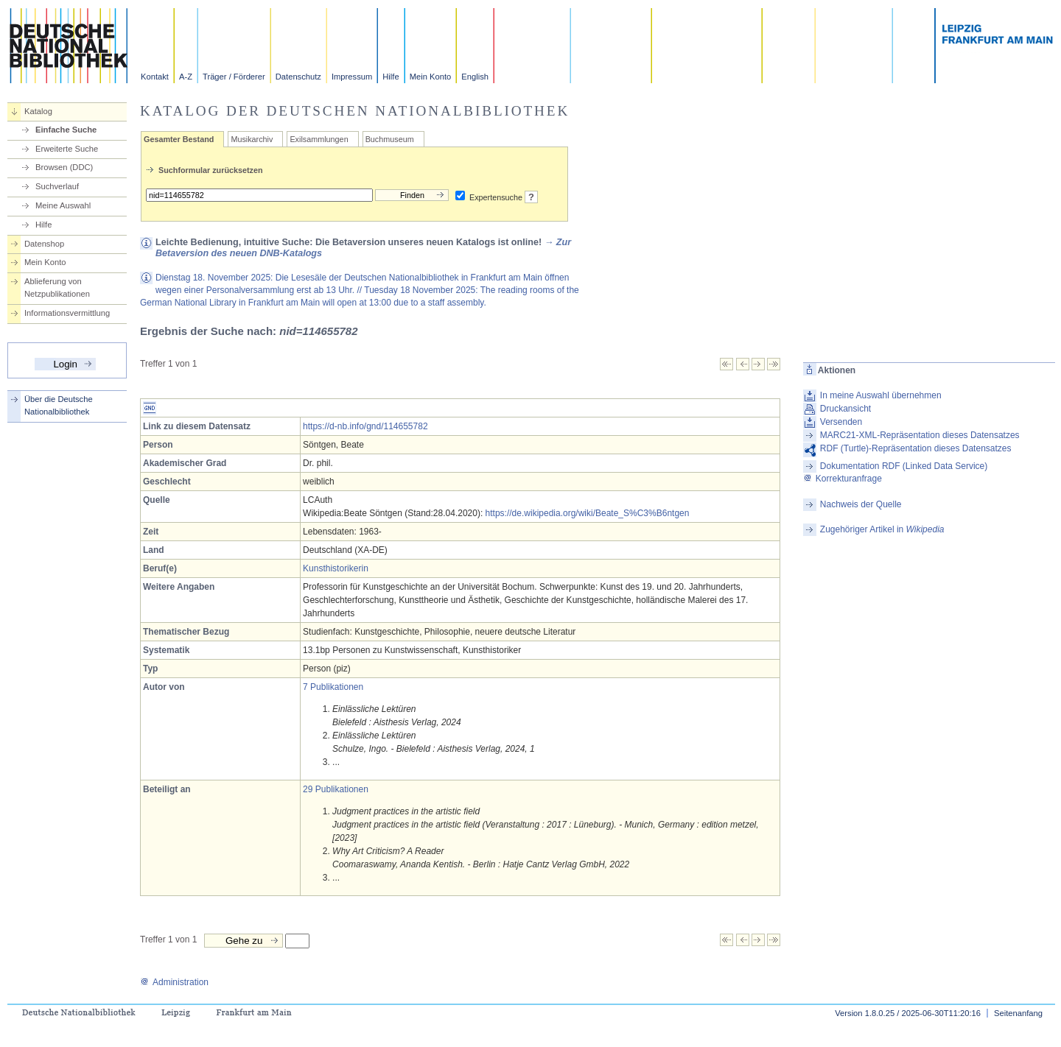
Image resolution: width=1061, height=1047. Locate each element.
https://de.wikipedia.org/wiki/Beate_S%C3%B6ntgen (588, 513)
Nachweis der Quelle (861, 504)
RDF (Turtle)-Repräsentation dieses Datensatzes (916, 448)
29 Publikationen (335, 789)
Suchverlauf (57, 186)
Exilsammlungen (319, 139)
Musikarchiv (252, 139)
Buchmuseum (389, 139)
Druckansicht (845, 408)
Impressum (352, 76)
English (475, 76)
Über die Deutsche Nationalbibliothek (58, 405)
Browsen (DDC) (64, 167)
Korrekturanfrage (842, 478)
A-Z (185, 76)
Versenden (841, 422)
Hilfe (390, 76)
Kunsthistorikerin (335, 568)
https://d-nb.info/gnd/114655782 (365, 426)
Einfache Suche (66, 129)
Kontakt (155, 76)
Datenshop (44, 243)
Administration (174, 982)
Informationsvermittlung (67, 313)
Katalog (38, 111)
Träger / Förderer (234, 76)
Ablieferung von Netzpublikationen (57, 287)
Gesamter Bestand (179, 139)
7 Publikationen (333, 687)
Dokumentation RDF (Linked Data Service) (903, 466)
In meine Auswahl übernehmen (881, 395)
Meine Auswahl (63, 205)
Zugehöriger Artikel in (882, 529)
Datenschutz (298, 76)
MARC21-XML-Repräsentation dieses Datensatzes (920, 435)
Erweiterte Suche (66, 148)
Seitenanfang (1018, 1013)
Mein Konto (431, 76)
